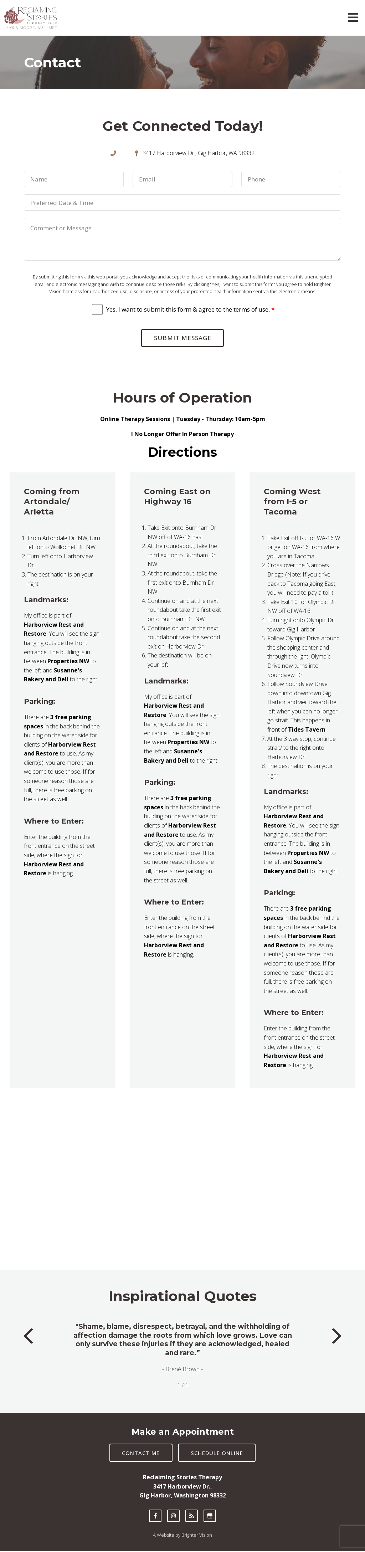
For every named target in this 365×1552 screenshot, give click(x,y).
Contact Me (140, 1453)
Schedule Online (217, 1453)
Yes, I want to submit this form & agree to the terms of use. (190, 309)
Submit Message (182, 338)
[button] (28, 1338)
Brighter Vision (196, 1535)
